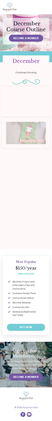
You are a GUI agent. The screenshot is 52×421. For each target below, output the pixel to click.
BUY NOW (26, 327)
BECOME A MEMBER (26, 38)
